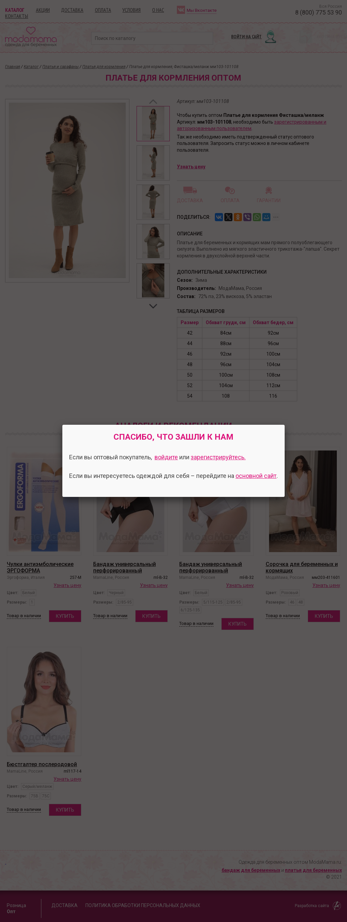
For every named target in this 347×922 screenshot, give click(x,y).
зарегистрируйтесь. (218, 457)
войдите (166, 457)
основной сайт (256, 475)
